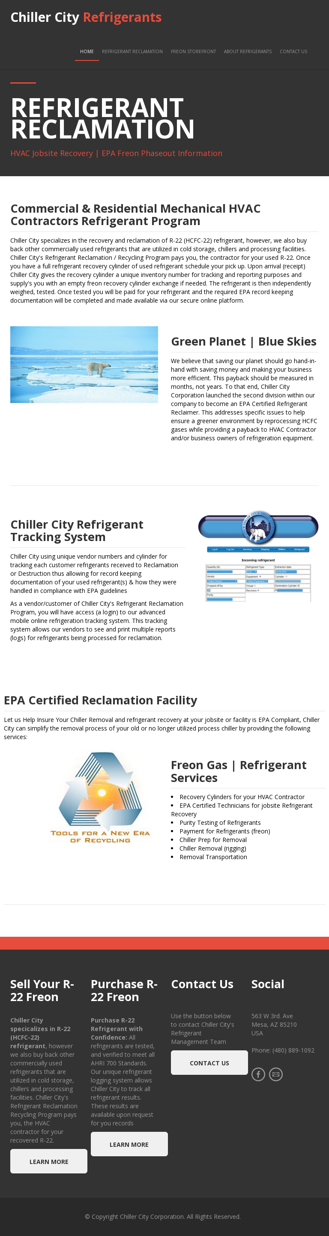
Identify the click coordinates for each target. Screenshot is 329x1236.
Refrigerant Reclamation (132, 51)
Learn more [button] (49, 1162)
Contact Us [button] (209, 1063)
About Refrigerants (248, 51)
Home (87, 51)
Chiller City (86, 17)
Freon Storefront (193, 51)
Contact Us (293, 51)
